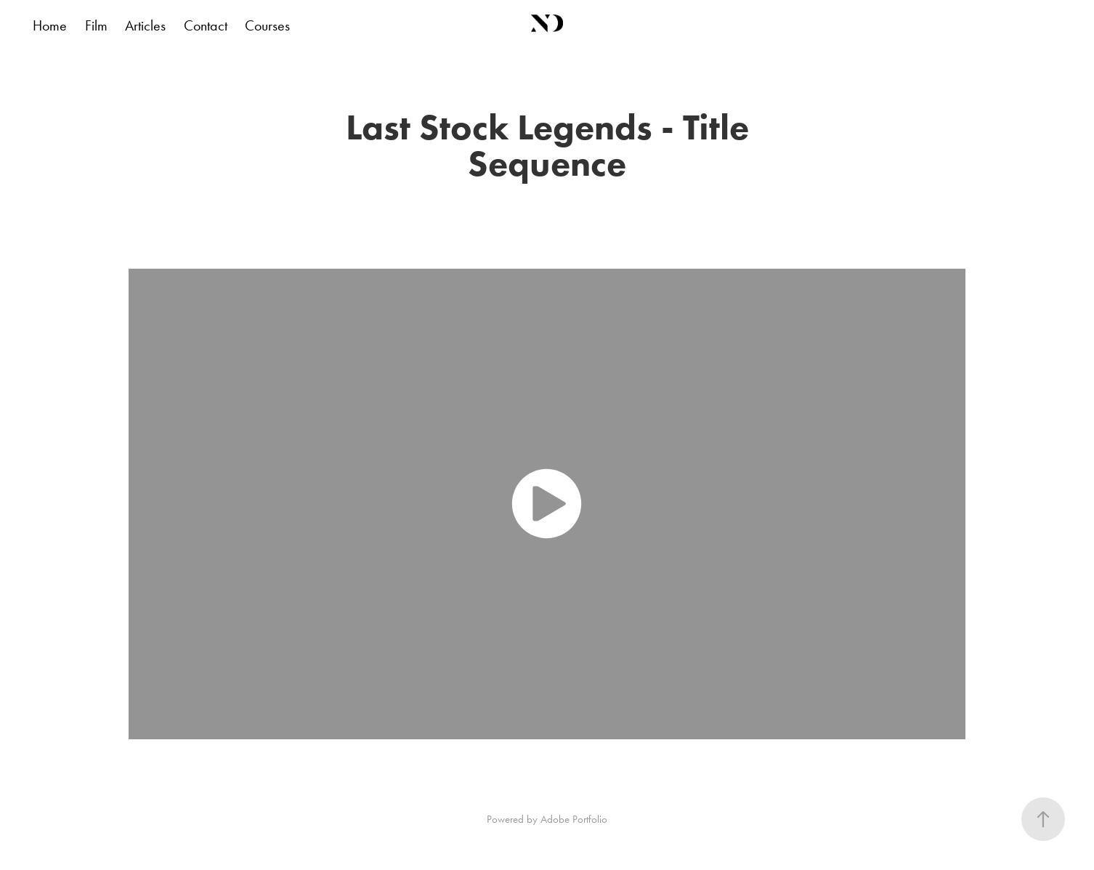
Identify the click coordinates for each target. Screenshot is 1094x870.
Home (50, 25)
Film (96, 25)
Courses (267, 25)
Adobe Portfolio (573, 819)
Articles (145, 25)
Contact (205, 25)
